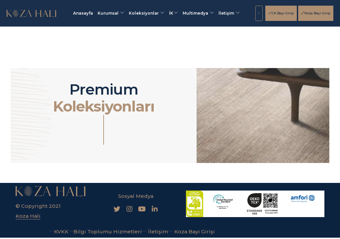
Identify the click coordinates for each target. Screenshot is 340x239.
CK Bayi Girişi (281, 13)
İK (173, 13)
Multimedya (198, 13)
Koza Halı (28, 216)
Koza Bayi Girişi (315, 13)
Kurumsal (111, 13)
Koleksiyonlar (146, 13)
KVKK (58, 231)
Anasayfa (83, 13)
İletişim (229, 13)
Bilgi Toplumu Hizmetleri (105, 231)
